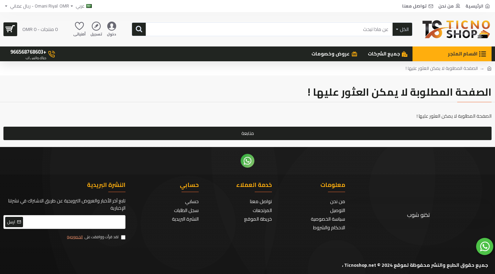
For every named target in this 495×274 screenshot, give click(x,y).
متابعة (247, 133)
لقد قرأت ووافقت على (95, 237)
